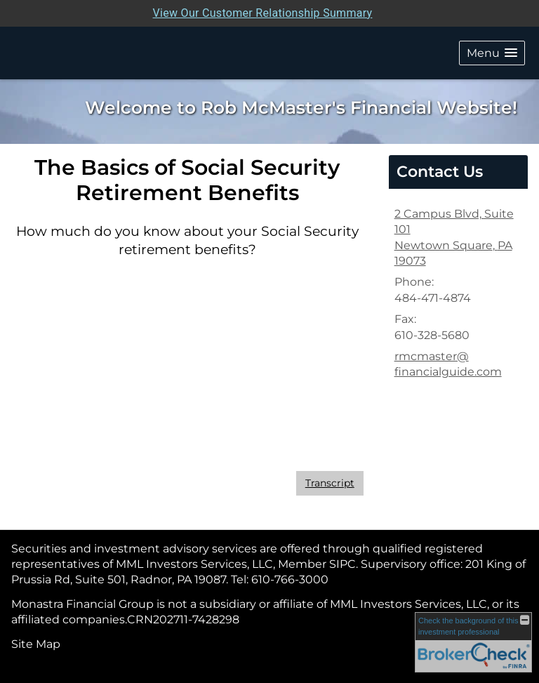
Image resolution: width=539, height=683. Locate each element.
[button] (492, 53)
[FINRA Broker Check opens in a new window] (473, 642)
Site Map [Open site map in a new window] (35, 644)
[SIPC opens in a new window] (342, 564)
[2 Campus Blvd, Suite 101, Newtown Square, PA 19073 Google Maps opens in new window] (458, 238)
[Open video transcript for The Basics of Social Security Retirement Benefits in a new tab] (330, 483)
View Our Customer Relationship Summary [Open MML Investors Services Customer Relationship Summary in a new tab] (263, 13)
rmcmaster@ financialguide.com (448, 364)
